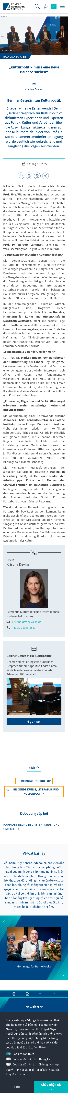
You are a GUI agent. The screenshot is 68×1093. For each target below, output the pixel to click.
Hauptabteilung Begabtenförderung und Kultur (31, 826)
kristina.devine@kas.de (24, 622)
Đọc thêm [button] (40, 1047)
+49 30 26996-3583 (21, 627)
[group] (34, 948)
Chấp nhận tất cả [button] (51, 1086)
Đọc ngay (34, 721)
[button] (4, 921)
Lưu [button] (17, 1087)
